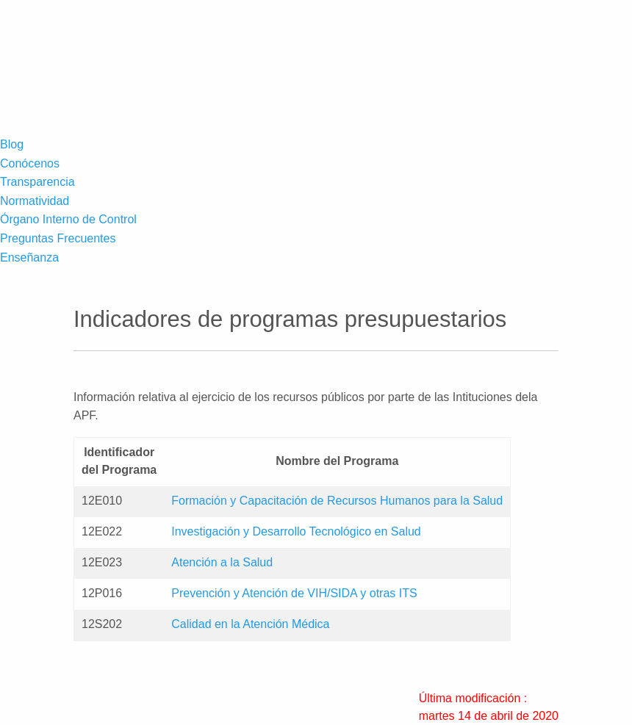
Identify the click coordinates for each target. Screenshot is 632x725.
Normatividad (34, 201)
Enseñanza (29, 257)
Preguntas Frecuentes (57, 238)
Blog (12, 144)
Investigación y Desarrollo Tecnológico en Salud (295, 531)
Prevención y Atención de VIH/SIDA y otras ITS (294, 593)
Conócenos (30, 163)
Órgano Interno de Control (68, 219)
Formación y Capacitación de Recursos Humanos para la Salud (337, 500)
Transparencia (37, 182)
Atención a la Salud (222, 562)
